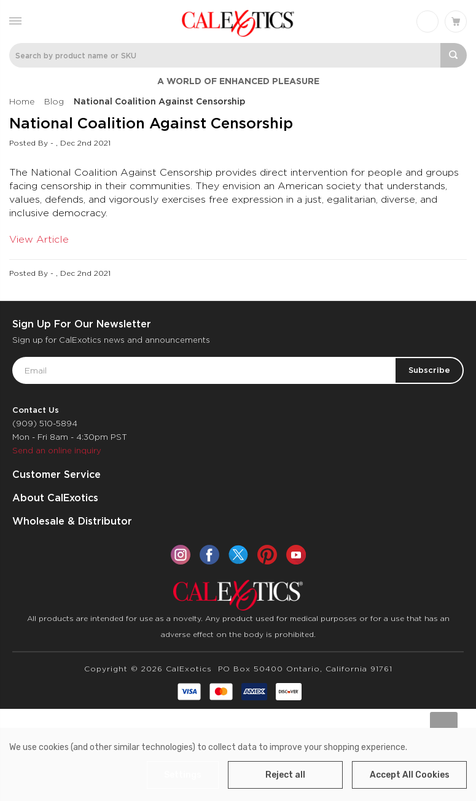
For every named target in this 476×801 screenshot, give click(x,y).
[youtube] (296, 555)
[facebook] (209, 555)
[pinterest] (267, 555)
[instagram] (180, 555)
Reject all (285, 775)
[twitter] (238, 555)
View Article (39, 239)
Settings (182, 775)
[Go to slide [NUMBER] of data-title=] (444, 726)
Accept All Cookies (410, 775)
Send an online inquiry (56, 450)
